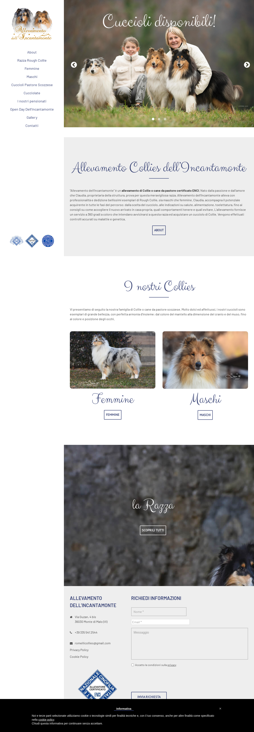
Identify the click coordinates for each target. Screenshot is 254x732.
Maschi (205, 399)
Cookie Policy (79, 656)
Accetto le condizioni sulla (155, 665)
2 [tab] (159, 119)
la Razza (153, 505)
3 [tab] (165, 119)
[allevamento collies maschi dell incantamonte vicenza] (205, 333)
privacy (171, 665)
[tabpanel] (159, 63)
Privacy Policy (79, 650)
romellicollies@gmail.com (93, 643)
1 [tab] (153, 119)
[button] (220, 708)
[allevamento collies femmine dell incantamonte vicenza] (112, 333)
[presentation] (161, 677)
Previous (72, 64)
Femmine (112, 399)
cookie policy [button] (46, 719)
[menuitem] (32, 52)
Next (245, 64)
